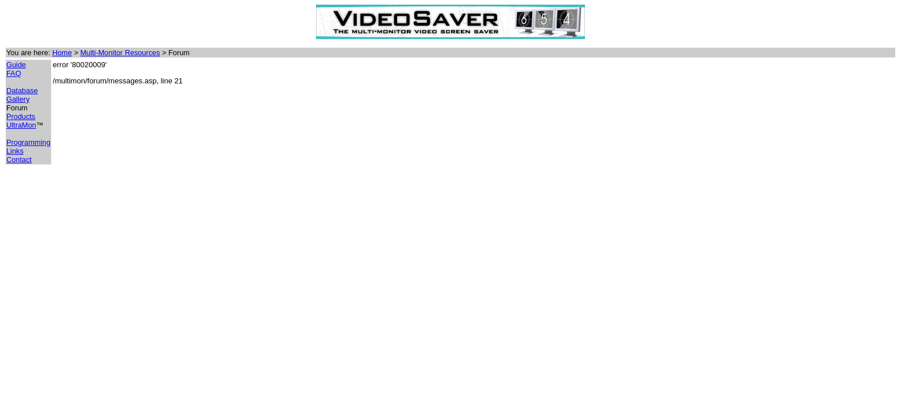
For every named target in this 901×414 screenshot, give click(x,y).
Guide (16, 64)
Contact (19, 159)
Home (62, 52)
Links (15, 151)
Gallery (18, 99)
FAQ (13, 73)
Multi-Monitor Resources (120, 52)
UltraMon (21, 125)
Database (22, 90)
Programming (28, 142)
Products (21, 116)
